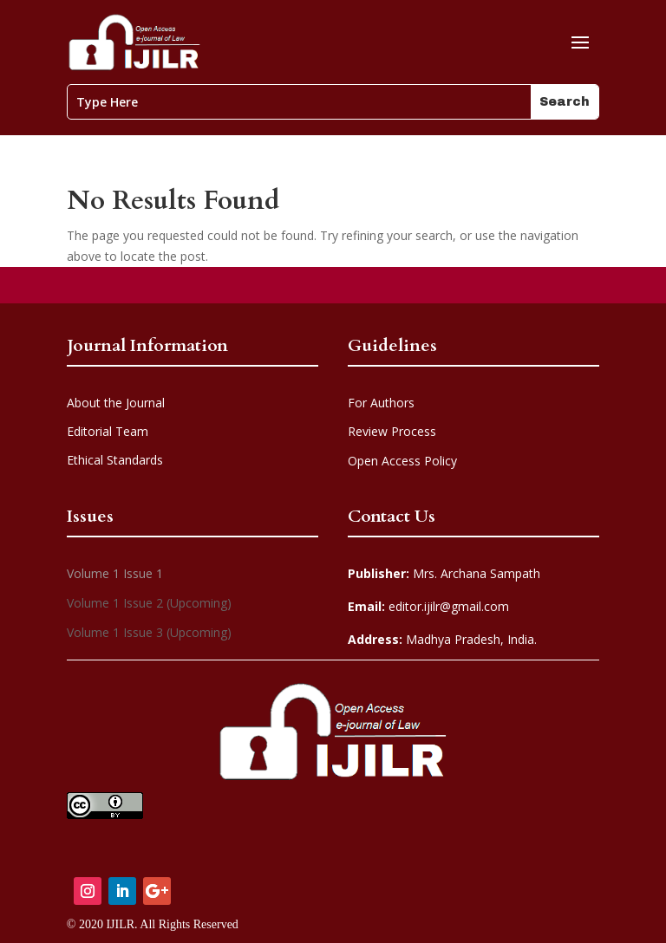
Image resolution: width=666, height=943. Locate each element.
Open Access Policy (402, 460)
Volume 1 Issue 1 (115, 573)
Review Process (392, 431)
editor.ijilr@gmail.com (428, 606)
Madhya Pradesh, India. (442, 639)
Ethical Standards (115, 460)
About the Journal (116, 402)
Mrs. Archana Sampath (444, 573)
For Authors (381, 402)
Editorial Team (107, 431)
